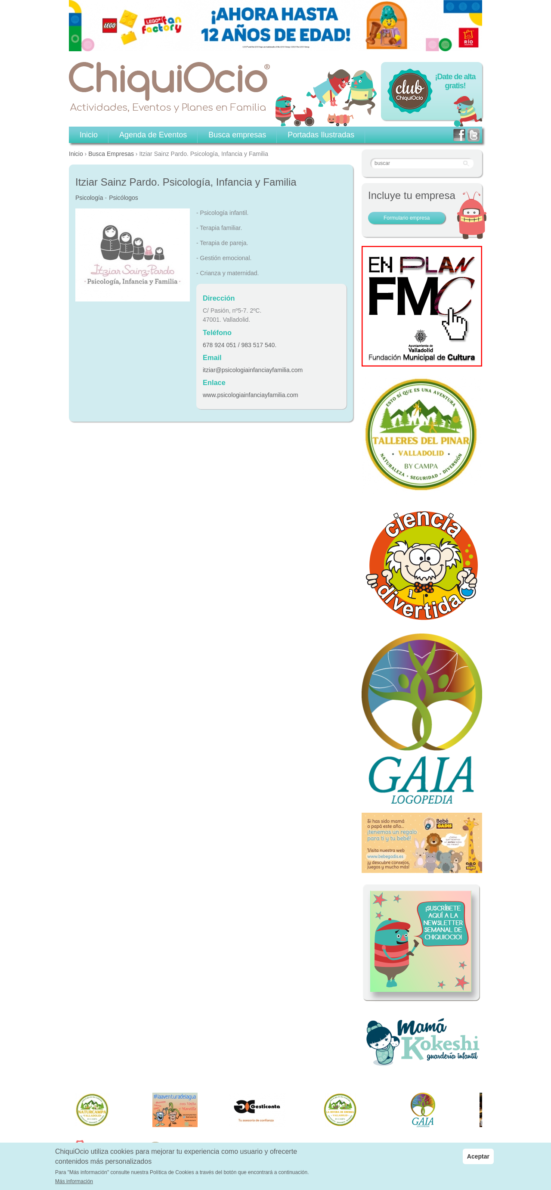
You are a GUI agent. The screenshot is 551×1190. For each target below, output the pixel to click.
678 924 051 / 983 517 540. (239, 345)
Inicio (76, 153)
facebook (459, 135)
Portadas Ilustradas (321, 134)
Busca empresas (237, 134)
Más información (74, 1182)
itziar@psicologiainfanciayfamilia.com (253, 370)
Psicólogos (123, 197)
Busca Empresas (111, 153)
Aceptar (478, 1157)
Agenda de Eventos (153, 134)
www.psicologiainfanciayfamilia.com (250, 394)
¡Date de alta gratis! (455, 81)
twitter (473, 135)
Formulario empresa (407, 218)
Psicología (89, 197)
